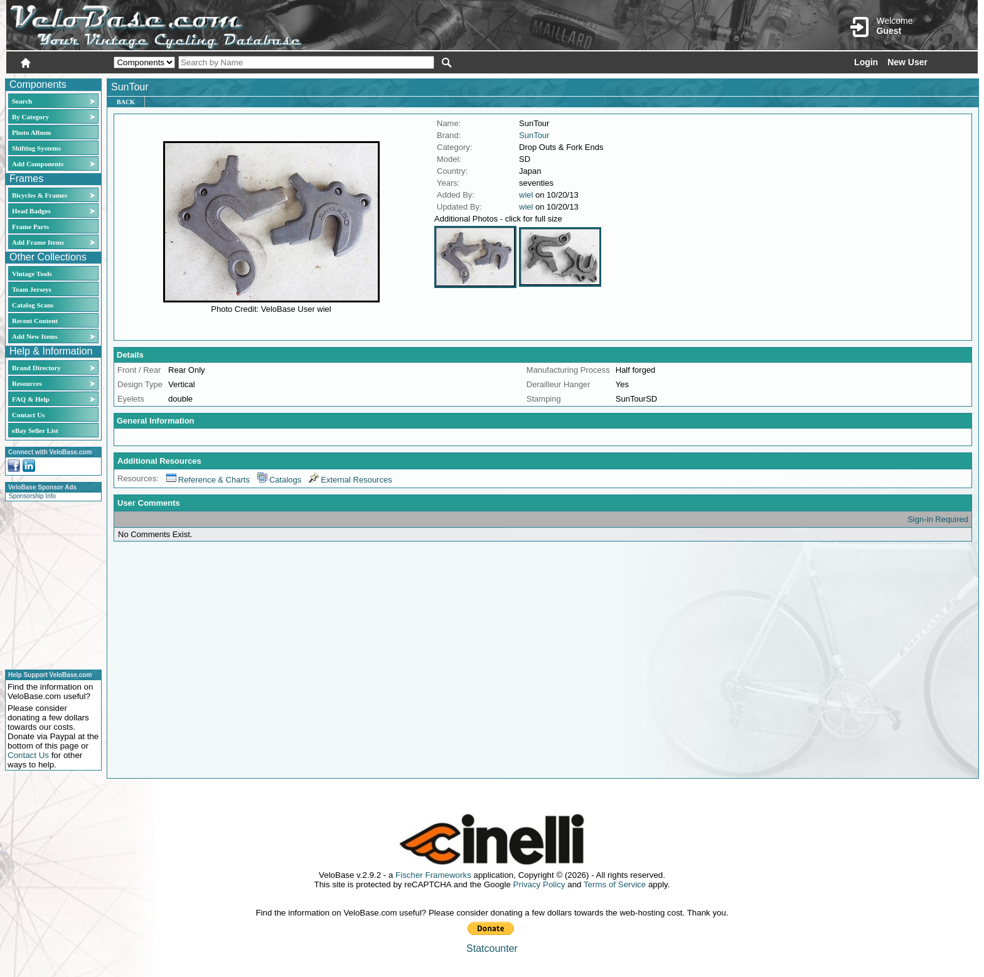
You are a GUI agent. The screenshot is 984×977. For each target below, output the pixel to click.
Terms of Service (615, 884)
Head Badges (31, 211)
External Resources (350, 479)
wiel (526, 195)
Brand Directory (36, 367)
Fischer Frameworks (433, 875)
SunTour (534, 135)
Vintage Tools (31, 273)
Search (22, 101)
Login (866, 62)
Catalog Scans (32, 305)
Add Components (37, 164)
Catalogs (279, 479)
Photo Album (31, 132)
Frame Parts (30, 226)
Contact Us (28, 415)
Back (126, 102)
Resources (26, 383)
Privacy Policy (539, 884)
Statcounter (492, 948)
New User (907, 62)
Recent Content (35, 320)
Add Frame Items (38, 242)
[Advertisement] (49, 583)
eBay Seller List (35, 430)
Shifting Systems (36, 148)
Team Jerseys (31, 289)
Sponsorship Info (32, 496)
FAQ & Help (31, 399)
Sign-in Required (937, 519)
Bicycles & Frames (40, 195)
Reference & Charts (208, 479)
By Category (30, 116)
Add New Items (35, 336)
